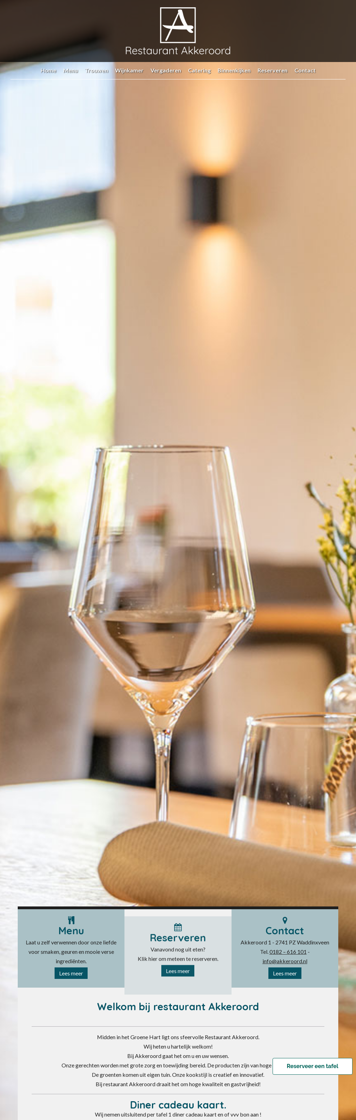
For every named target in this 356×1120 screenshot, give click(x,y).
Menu (70, 70)
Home (48, 70)
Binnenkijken (234, 70)
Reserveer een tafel (312, 1066)
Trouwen (96, 70)
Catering (199, 70)
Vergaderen (166, 70)
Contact (305, 70)
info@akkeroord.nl (284, 963)
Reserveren (273, 70)
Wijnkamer (129, 70)
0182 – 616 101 (288, 953)
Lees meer (71, 975)
